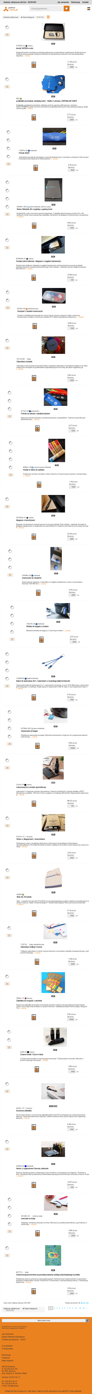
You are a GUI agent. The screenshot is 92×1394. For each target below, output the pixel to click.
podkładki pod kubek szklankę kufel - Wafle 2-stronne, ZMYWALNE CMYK (46, 101)
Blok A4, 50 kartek (24, 897)
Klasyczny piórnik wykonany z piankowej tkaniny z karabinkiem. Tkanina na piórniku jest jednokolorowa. (53, 418)
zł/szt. (72, 62)
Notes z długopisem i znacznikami (30, 839)
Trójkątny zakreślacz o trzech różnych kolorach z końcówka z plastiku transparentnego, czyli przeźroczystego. (54, 952)
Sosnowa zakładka (23, 1111)
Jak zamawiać (63, 2)
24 (80, 1308)
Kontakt (85, 2)
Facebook (6, 1358)
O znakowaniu (7, 1349)
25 (84, 1308)
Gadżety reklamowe (11, 17)
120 (87, 1303)
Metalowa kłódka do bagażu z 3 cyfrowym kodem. (48, 631)
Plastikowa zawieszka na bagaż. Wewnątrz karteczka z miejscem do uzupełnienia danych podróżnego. (54, 736)
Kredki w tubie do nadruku (33, 470)
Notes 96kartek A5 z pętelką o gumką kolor (34, 209)
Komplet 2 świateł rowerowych (30, 311)
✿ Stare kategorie (27, 17)
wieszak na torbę (28, 1218)
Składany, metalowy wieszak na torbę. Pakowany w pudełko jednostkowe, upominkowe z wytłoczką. (54, 1223)
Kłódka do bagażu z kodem (37, 626)
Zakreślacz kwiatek (24, 362)
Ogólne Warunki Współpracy (13, 1337)
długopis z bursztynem (25, 520)
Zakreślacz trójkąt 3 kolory (31, 947)
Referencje (75, 2)
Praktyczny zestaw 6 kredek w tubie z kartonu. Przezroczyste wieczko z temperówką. (55, 475)
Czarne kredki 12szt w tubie (31, 1054)
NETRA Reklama (8, 1367)
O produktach (7, 1346)
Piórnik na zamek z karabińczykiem (35, 414)
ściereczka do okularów (31, 578)
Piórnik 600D (24, 153)
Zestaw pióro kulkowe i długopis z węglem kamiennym (38, 261)
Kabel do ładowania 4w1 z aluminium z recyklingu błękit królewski (43, 681)
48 (82, 1303)
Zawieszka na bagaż (29, 731)
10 (75, 1308)
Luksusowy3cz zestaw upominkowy (31, 787)
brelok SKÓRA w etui (24, 48)
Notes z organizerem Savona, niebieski (32, 1168)
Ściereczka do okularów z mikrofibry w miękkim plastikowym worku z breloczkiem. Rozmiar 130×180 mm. (52, 583)
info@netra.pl (13, 1386)
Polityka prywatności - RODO (13, 1339)
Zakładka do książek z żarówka (29, 1001)
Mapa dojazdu (7, 1360)
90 (84, 1303)
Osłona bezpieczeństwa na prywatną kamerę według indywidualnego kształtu (48, 1275)
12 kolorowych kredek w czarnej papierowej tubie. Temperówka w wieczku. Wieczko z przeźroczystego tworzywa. (51, 1059)
